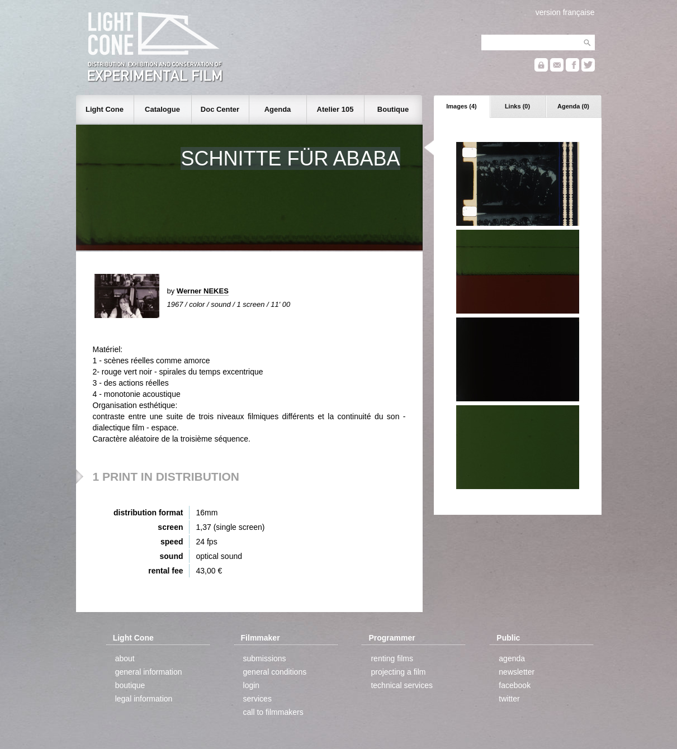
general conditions (275, 671)
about (125, 658)
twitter (509, 698)
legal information (144, 698)
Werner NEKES (203, 291)
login (251, 685)
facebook (515, 685)
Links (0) (517, 106)
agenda (512, 658)
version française (565, 12)
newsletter (516, 671)
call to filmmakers (273, 712)
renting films (392, 658)
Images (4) (461, 106)
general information (148, 671)
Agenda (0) (573, 106)
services (257, 698)
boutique (130, 685)
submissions (264, 658)
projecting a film (398, 671)
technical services (402, 685)
